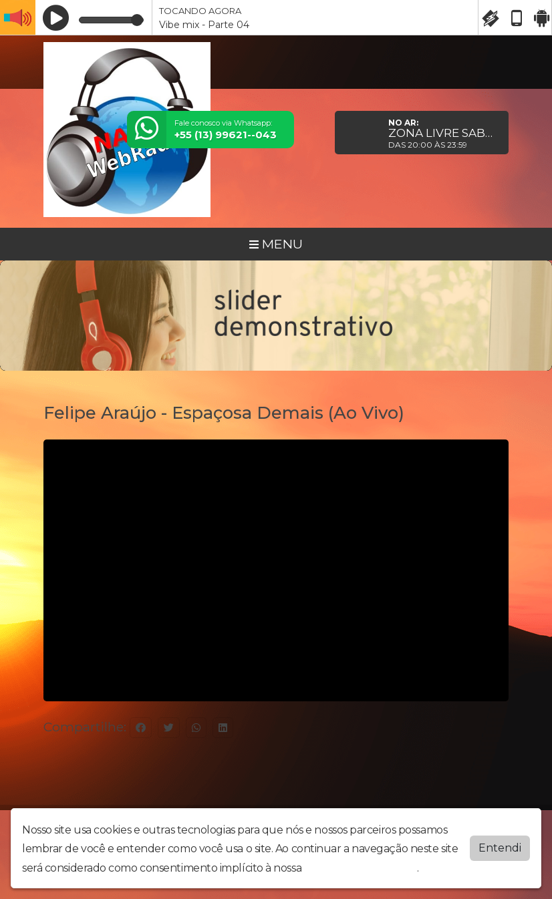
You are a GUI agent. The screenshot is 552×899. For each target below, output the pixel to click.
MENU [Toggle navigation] (276, 244)
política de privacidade (361, 868)
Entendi (499, 848)
